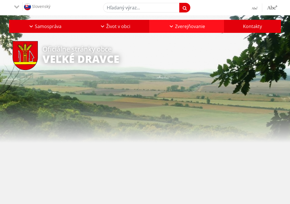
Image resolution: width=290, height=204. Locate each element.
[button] (44, 26)
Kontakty (252, 26)
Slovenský (37, 6)
